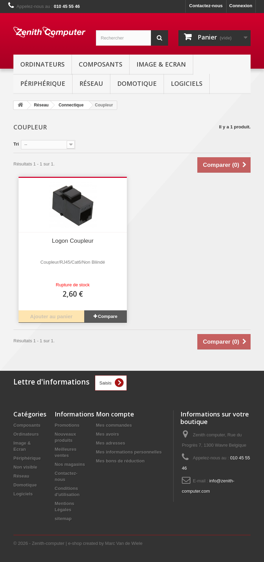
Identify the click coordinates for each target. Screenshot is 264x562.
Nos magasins (70, 464)
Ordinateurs (42, 64)
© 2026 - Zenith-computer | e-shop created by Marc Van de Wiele (77, 543)
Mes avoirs (107, 434)
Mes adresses (110, 443)
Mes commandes (114, 425)
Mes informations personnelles (129, 452)
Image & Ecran (161, 64)
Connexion (240, 5)
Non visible (25, 467)
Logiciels (186, 83)
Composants (100, 64)
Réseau (91, 83)
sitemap (63, 518)
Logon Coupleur (73, 241)
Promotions (67, 425)
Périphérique (42, 83)
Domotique (137, 83)
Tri (16, 144)
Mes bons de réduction (120, 460)
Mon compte (115, 414)
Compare (107, 316)
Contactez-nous (206, 5)
